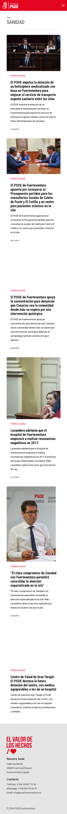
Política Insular (18, 75)
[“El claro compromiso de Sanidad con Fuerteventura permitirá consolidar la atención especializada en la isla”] (33, 554)
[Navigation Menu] (63, 5)
